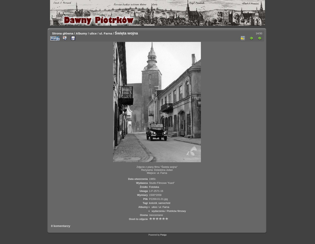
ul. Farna (105, 33)
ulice (93, 33)
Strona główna (62, 33)
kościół (153, 203)
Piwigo (163, 235)
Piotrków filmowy (176, 211)
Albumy (81, 33)
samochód (164, 203)
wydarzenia (158, 211)
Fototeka (154, 186)
